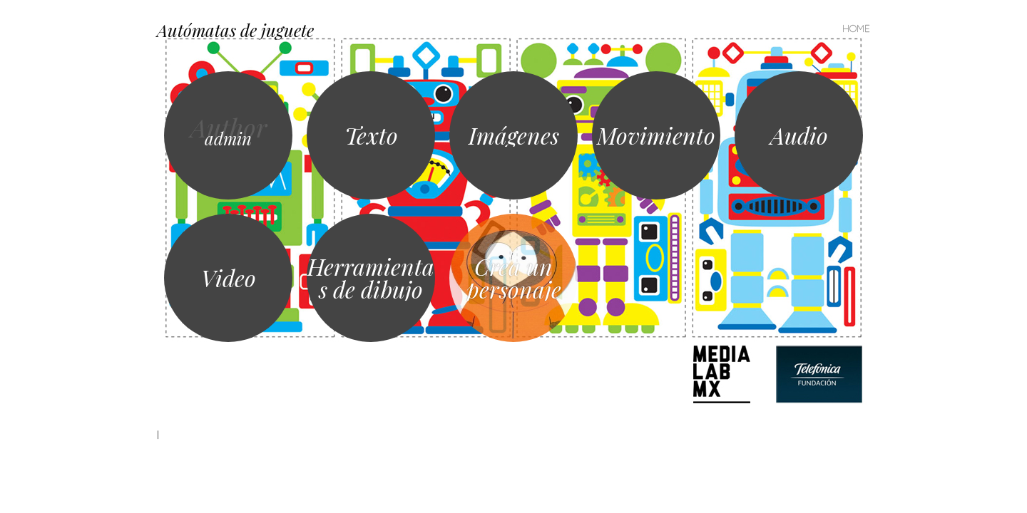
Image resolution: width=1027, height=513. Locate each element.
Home (856, 28)
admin (228, 138)
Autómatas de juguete (235, 30)
